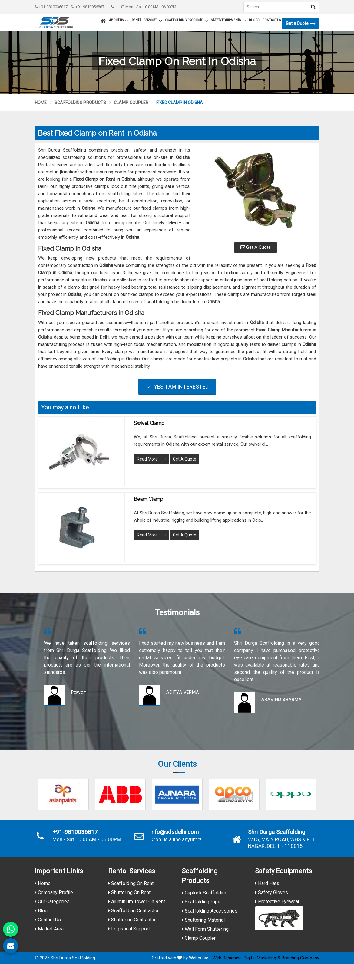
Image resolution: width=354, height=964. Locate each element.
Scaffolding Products (186, 21)
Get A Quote (255, 247)
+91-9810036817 (51, 7)
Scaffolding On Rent (131, 883)
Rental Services (147, 21)
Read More (151, 459)
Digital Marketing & (262, 958)
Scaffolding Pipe (201, 902)
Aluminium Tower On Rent (136, 901)
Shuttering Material (203, 920)
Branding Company (300, 958)
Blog (41, 910)
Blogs (254, 20)
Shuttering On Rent (129, 892)
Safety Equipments (228, 21)
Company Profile (54, 892)
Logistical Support (129, 929)
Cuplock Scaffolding (204, 893)
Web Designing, (228, 958)
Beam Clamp (148, 499)
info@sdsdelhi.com (174, 832)
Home (41, 102)
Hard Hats (267, 883)
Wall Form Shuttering (205, 929)
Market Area (49, 929)
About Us (119, 21)
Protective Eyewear (277, 901)
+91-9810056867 (87, 7)
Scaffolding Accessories (209, 911)
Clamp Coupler (131, 102)
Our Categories (52, 901)
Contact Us (271, 20)
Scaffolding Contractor (133, 910)
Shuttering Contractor (132, 920)
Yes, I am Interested (177, 386)
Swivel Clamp (149, 423)
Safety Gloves (271, 892)
